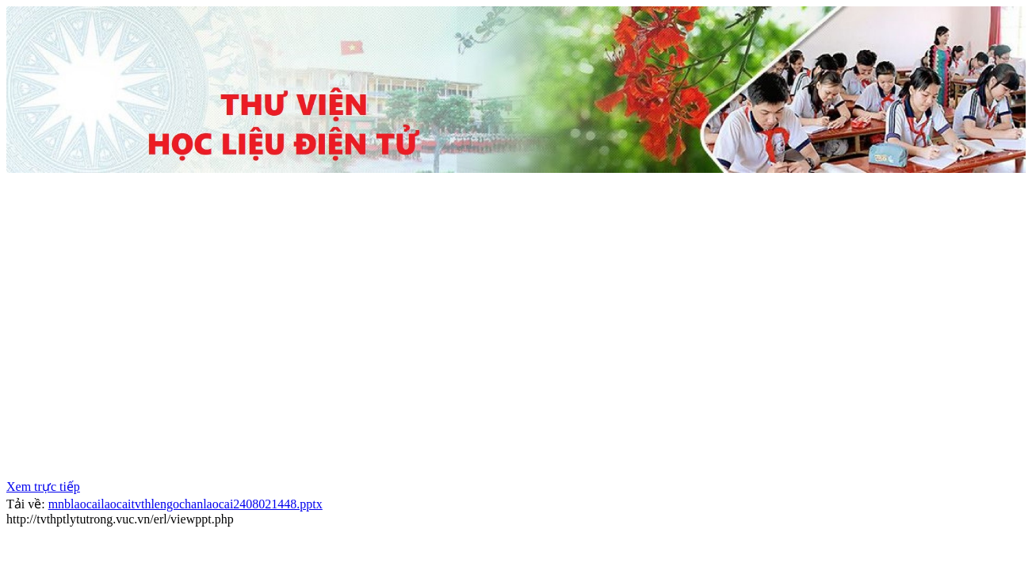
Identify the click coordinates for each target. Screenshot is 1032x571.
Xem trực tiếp (43, 486)
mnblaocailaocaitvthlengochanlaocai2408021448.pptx (185, 504)
